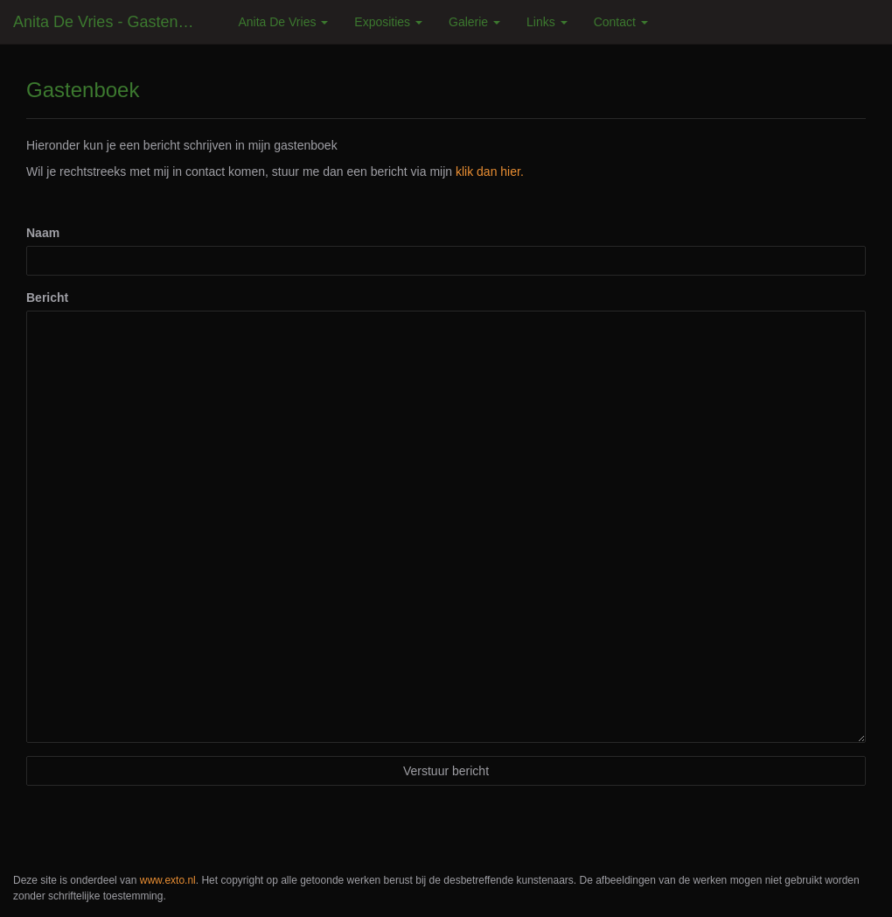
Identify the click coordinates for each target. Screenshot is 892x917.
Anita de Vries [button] (283, 22)
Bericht (47, 297)
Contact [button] (621, 22)
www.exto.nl (168, 880)
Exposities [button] (388, 22)
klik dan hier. (490, 171)
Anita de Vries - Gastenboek (112, 22)
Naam (42, 233)
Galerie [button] (474, 22)
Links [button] (547, 22)
